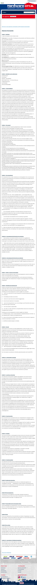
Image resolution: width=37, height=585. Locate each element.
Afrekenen (3, 569)
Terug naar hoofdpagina (6, 552)
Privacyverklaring (21, 569)
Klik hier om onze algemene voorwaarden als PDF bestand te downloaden (16, 26)
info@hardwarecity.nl (6, 578)
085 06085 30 (5, 576)
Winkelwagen (32, 0)
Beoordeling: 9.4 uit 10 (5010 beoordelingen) (26, 584)
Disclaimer (19, 570)
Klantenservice (3, 570)
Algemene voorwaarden (22, 567)
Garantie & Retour (4, 572)
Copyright (19, 572)
